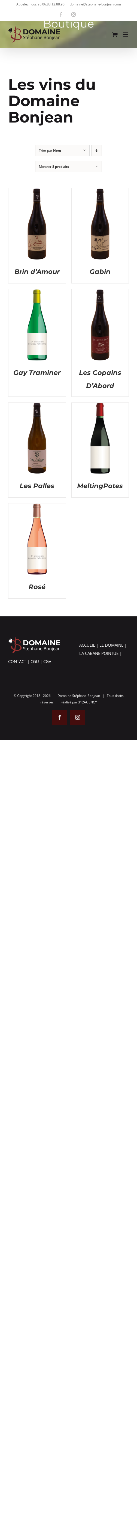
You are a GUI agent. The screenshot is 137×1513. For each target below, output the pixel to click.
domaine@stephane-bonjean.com (95, 4)
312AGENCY (87, 702)
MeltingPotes (100, 486)
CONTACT (17, 661)
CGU (35, 661)
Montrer (54, 166)
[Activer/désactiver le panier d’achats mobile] (115, 34)
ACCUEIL (87, 645)
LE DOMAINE (111, 645)
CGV (47, 661)
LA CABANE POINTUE (98, 653)
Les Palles (37, 486)
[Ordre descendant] (96, 150)
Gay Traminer (36, 373)
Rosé (37, 587)
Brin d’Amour (37, 272)
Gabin (100, 272)
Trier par (50, 150)
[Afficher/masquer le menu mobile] (126, 34)
